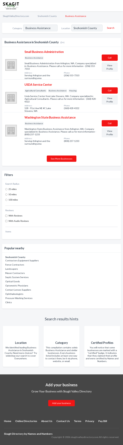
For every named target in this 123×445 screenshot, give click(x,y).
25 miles (12, 189)
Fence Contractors (14, 264)
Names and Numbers (40, 433)
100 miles (13, 199)
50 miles (12, 194)
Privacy (89, 420)
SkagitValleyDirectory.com (16, 16)
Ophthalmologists (14, 294)
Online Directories (26, 420)
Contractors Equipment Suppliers (22, 260)
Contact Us (63, 420)
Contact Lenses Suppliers (18, 289)
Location (66, 28)
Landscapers (11, 268)
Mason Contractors (15, 273)
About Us (46, 420)
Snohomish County (47, 16)
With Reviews (15, 215)
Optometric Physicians (16, 285)
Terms (77, 420)
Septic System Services (17, 277)
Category (17, 28)
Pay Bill (102, 420)
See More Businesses (61, 158)
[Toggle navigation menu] (118, 5)
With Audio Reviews (18, 221)
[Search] (110, 28)
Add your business (61, 403)
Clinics (8, 302)
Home (7, 420)
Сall (109, 57)
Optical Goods (12, 281)
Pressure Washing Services (19, 298)
